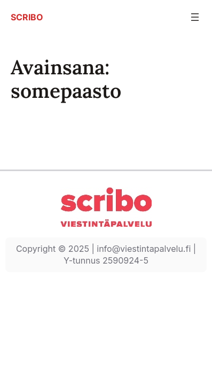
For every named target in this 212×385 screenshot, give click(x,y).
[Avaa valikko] (195, 17)
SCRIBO (27, 17)
